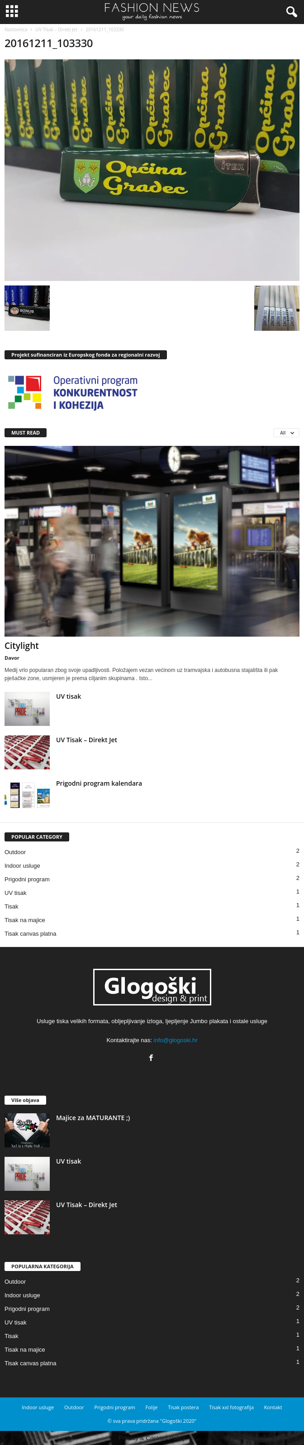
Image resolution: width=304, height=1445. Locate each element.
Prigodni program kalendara (99, 783)
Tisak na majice (25, 920)
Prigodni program (27, 879)
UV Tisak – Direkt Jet (56, 29)
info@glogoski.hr (176, 1040)
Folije (152, 1407)
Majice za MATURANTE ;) (93, 1117)
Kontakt (273, 1407)
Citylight (22, 646)
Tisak (12, 906)
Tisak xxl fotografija (231, 1407)
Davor (12, 657)
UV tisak (68, 696)
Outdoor (15, 852)
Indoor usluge (22, 865)
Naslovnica (16, 29)
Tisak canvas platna (30, 933)
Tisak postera (183, 1407)
